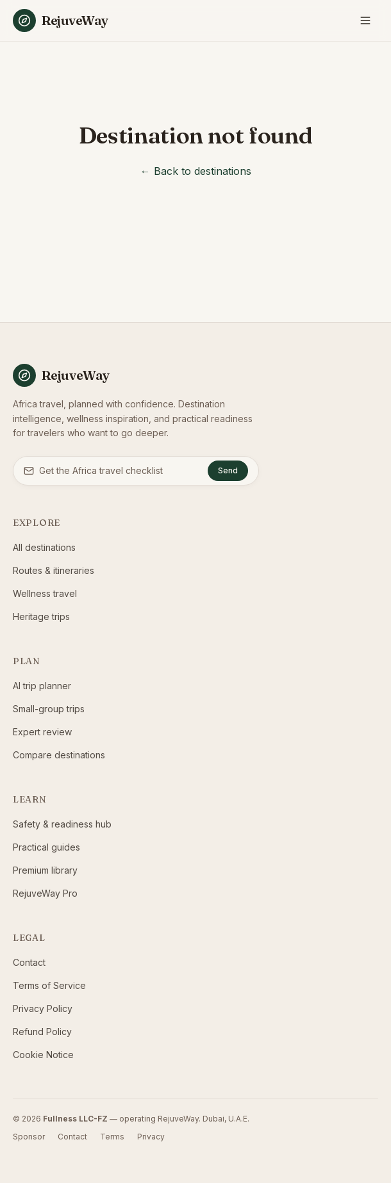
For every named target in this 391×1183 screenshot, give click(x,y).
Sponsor (29, 1136)
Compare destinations (59, 754)
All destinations (44, 547)
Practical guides (46, 847)
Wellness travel (45, 593)
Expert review (42, 731)
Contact (29, 962)
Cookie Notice (43, 1054)
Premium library (45, 870)
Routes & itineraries (53, 570)
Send (228, 470)
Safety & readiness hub (62, 824)
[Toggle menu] (365, 20)
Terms (112, 1136)
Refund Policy (42, 1031)
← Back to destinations (195, 171)
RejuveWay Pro (45, 893)
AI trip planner (42, 685)
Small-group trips (49, 708)
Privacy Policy (42, 1008)
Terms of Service (49, 985)
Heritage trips (41, 616)
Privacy (151, 1136)
